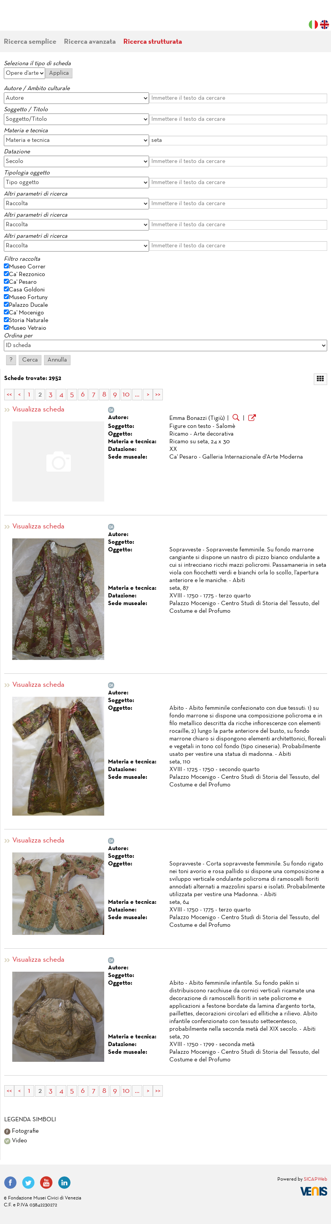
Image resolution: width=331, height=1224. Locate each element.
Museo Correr (27, 267)
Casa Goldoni (27, 290)
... (137, 394)
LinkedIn (64, 1182)
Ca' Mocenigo (26, 313)
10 (126, 394)
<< (9, 394)
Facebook (10, 1182)
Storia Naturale (28, 320)
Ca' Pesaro (23, 282)
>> (158, 394)
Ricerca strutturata (152, 42)
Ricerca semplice (30, 42)
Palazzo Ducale (28, 305)
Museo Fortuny (28, 297)
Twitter (28, 1182)
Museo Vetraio (27, 328)
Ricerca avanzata (90, 42)
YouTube (46, 1182)
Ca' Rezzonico (27, 274)
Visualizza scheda (38, 409)
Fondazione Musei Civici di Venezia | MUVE (35, 19)
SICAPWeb (315, 1179)
